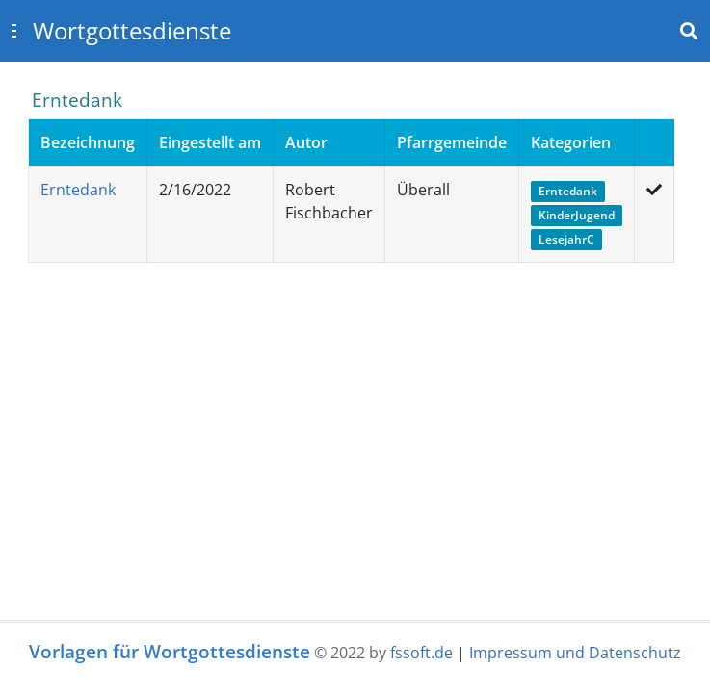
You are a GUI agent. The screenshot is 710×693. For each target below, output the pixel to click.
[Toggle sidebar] (13, 30)
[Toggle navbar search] (689, 31)
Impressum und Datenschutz (575, 652)
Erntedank (78, 189)
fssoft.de (421, 652)
